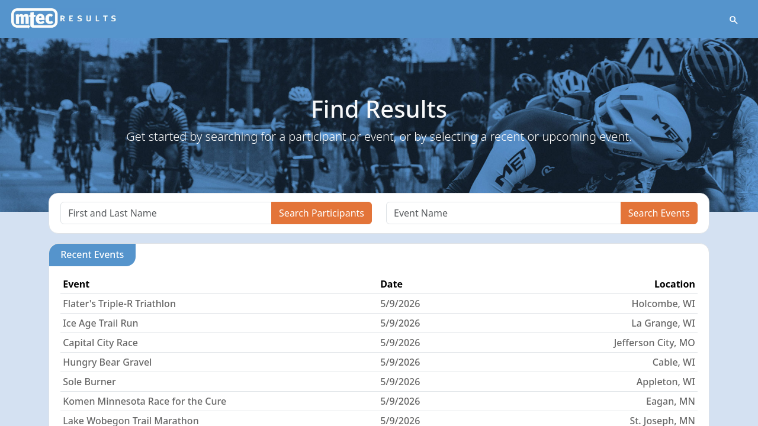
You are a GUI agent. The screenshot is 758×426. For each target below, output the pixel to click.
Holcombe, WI (663, 303)
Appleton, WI (666, 381)
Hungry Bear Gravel (107, 362)
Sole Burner (89, 381)
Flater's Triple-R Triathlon (119, 303)
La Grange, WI (663, 323)
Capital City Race (100, 342)
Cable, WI (674, 362)
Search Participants (321, 213)
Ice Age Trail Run (100, 323)
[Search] (166, 213)
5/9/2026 (400, 303)
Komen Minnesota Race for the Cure (144, 401)
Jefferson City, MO (654, 342)
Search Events (659, 213)
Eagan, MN (670, 401)
